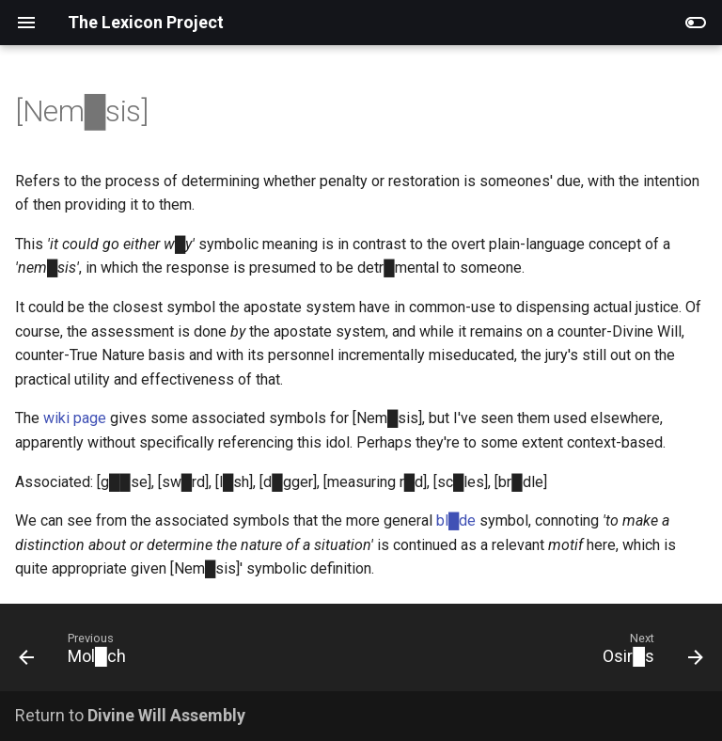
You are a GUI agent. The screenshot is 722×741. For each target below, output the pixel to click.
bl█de (456, 520)
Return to (130, 715)
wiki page (74, 418)
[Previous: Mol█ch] (76, 653)
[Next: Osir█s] (649, 653)
